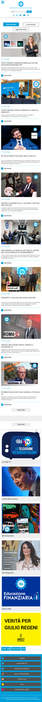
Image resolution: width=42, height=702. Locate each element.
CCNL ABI (6, 649)
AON (23, 649)
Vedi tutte (21, 410)
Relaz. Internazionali (15, 674)
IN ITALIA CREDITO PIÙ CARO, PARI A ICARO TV (18, 156)
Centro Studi (14, 679)
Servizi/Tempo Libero (15, 690)
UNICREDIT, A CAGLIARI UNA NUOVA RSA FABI (18, 298)
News (8, 59)
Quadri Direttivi (14, 663)
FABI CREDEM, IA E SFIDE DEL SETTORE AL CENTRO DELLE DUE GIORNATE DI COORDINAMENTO (20, 251)
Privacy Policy (28, 697)
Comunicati (31, 24)
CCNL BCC (15, 649)
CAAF (13, 684)
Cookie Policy (35, 697)
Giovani (13, 658)
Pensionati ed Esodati (15, 669)
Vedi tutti (21, 424)
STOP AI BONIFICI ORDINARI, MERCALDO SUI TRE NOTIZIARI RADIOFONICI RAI (19, 64)
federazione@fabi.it (10, 699)
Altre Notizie (11, 24)
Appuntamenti (21, 29)
